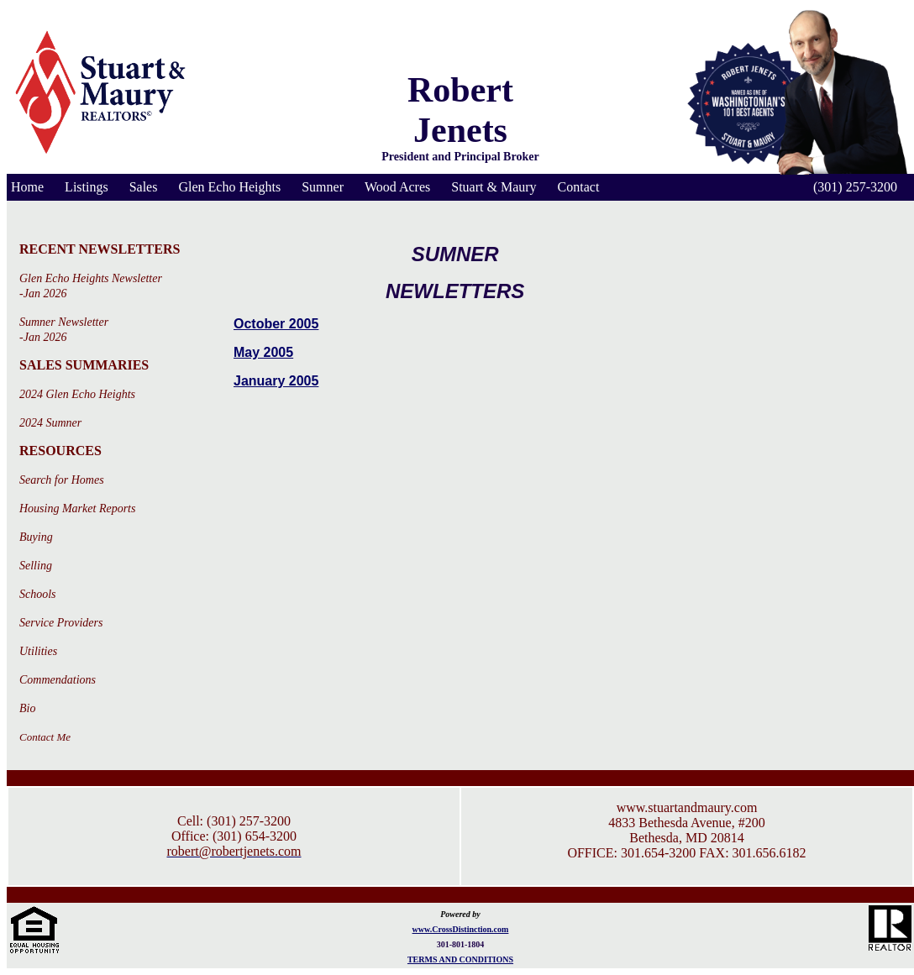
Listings (86, 187)
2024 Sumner (50, 423)
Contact (579, 187)
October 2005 (276, 324)
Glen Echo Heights (229, 187)
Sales (143, 187)
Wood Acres (397, 187)
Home (27, 187)
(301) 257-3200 (855, 187)
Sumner (323, 187)
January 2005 (276, 381)
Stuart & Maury (493, 187)
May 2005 (263, 352)
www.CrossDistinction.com (460, 929)
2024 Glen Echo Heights (77, 394)
